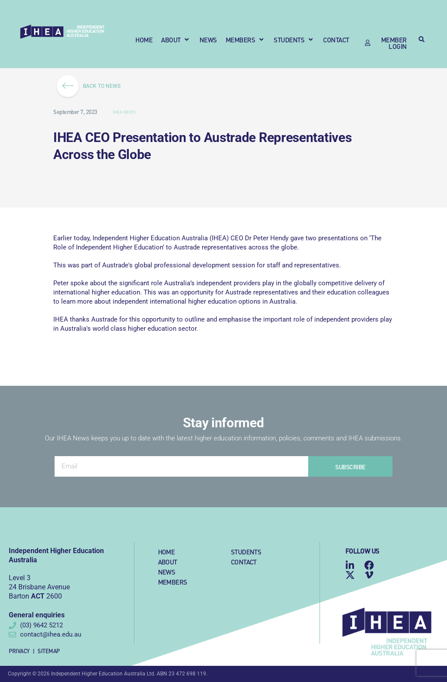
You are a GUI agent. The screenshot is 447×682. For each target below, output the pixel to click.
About (167, 561)
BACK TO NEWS (91, 86)
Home (166, 551)
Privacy (19, 651)
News (166, 571)
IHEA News (124, 112)
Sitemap (49, 651)
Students (246, 551)
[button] (176, 39)
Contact (244, 561)
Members (172, 581)
